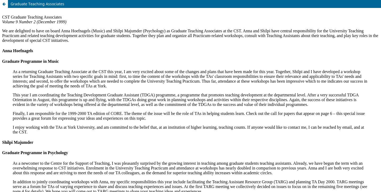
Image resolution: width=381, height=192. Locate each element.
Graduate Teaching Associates (37, 3)
